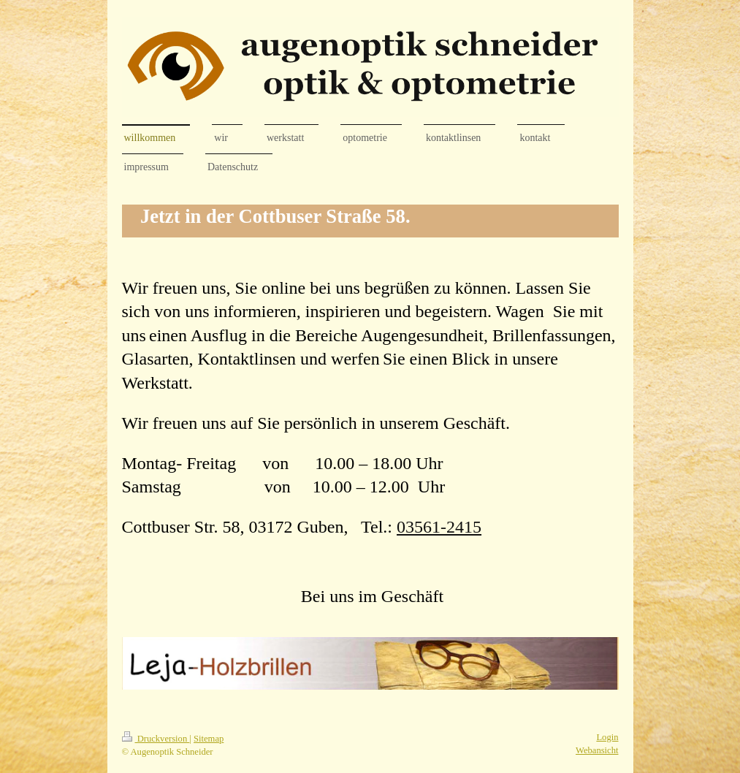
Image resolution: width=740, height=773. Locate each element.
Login (607, 737)
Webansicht (597, 750)
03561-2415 (439, 526)
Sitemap (209, 739)
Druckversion (156, 739)
